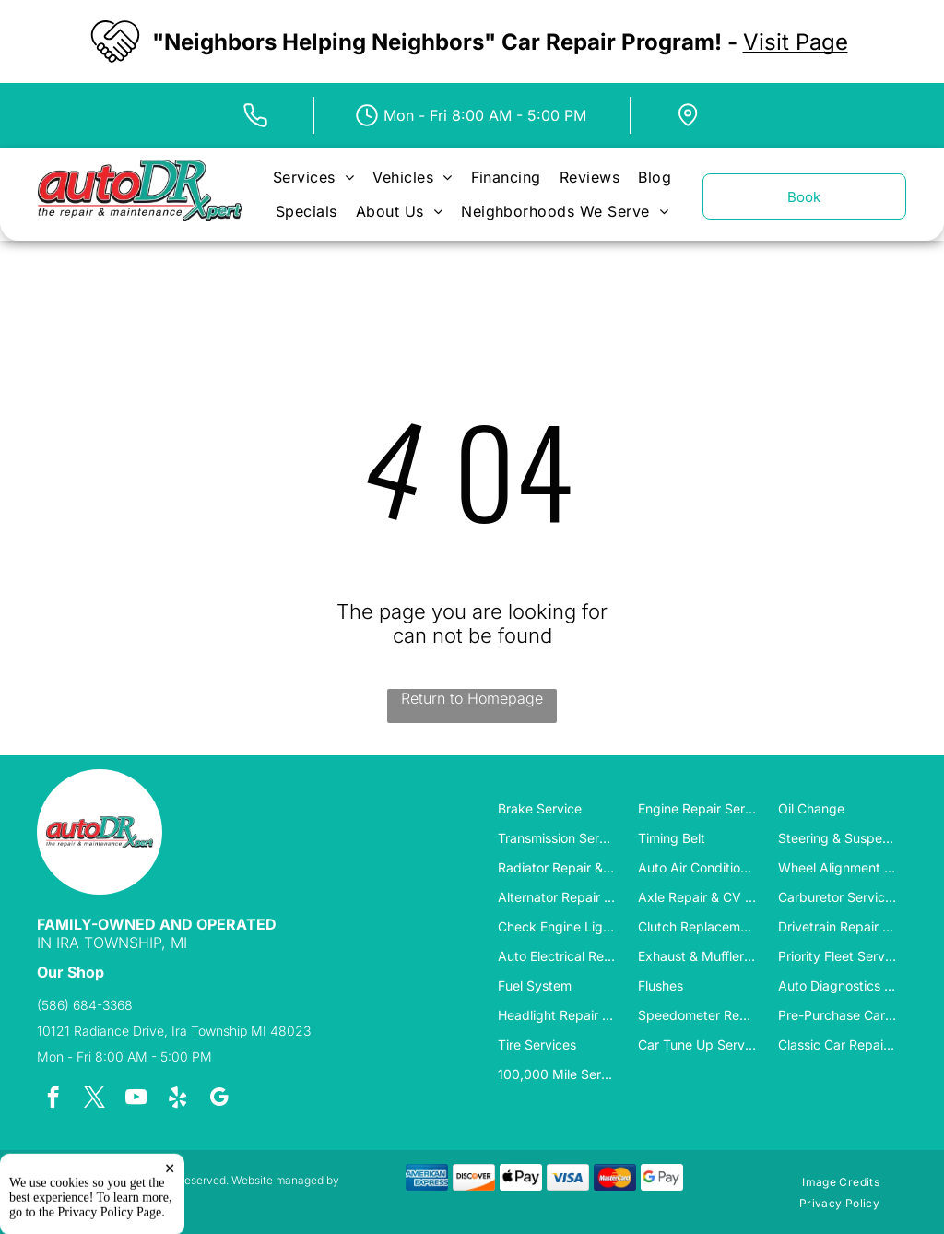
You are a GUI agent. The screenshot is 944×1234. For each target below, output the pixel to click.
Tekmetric (62, 1194)
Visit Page (795, 42)
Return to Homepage (472, 698)
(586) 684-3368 (85, 1005)
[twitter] (94, 1099)
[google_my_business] (219, 1099)
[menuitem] (313, 177)
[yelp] (177, 1099)
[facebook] (53, 1099)
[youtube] (136, 1099)
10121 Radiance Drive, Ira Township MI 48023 (174, 1030)
